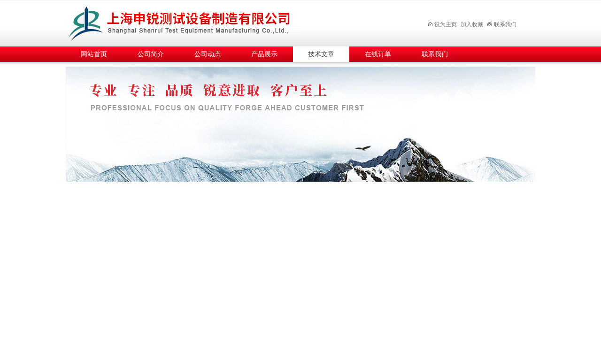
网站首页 (94, 54)
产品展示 (264, 54)
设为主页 (442, 24)
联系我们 (501, 24)
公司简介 (151, 54)
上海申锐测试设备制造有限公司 (190, 22)
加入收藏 (472, 24)
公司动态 (207, 54)
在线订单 (378, 54)
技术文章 (321, 54)
